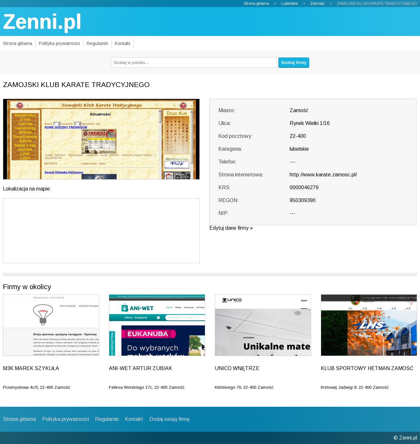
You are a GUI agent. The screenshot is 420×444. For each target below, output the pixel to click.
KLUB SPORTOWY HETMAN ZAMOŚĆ (367, 368)
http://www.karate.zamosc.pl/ (323, 174)
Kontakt (122, 43)
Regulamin (97, 43)
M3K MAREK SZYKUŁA (31, 368)
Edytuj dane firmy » (231, 228)
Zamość (317, 3)
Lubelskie (289, 3)
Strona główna (256, 3)
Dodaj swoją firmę (169, 419)
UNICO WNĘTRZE (237, 368)
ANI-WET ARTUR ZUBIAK (140, 368)
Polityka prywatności (59, 43)
